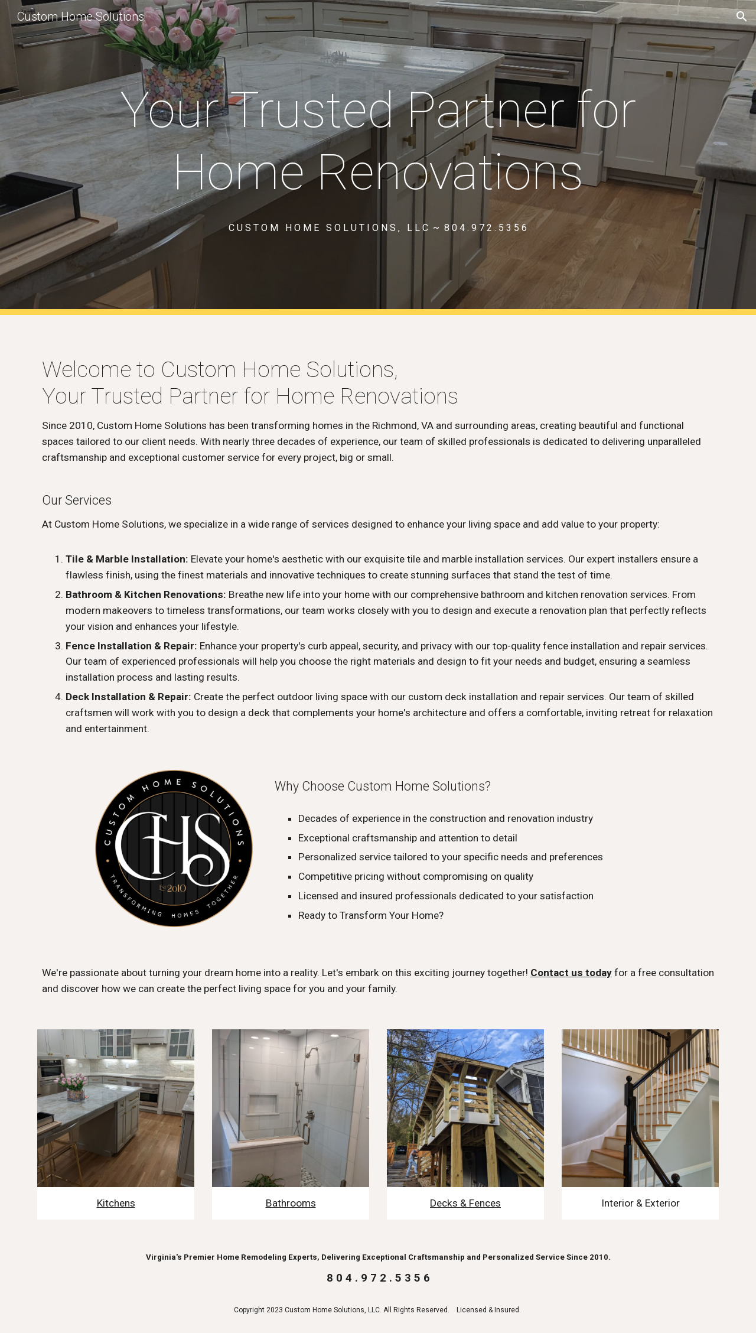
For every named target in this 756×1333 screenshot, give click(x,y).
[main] (377, 141)
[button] (742, 16)
